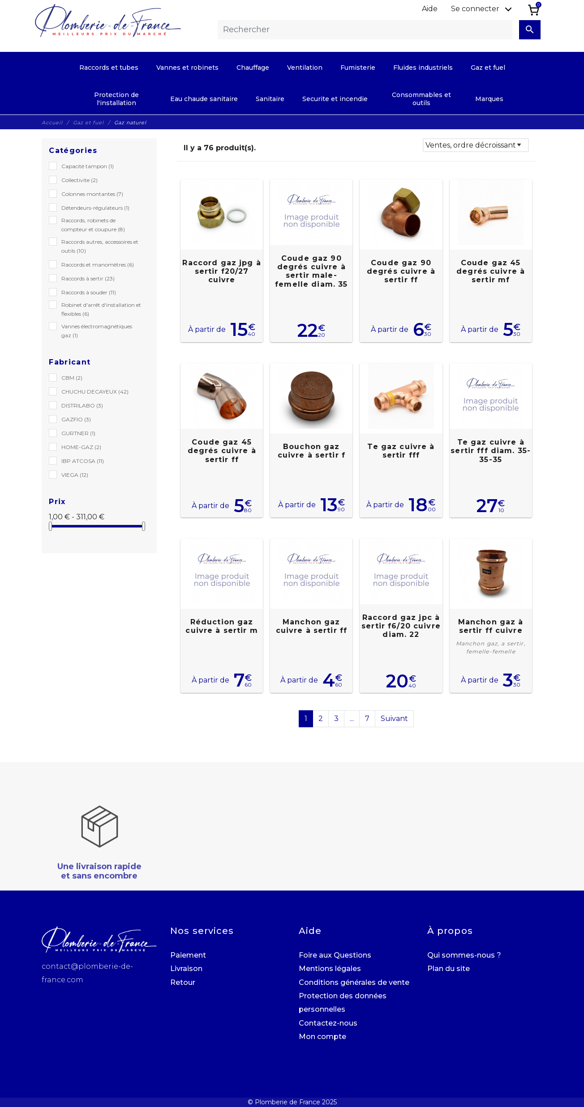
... (352, 718)
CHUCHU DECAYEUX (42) (95, 391)
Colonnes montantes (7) (92, 194)
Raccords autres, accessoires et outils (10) (99, 246)
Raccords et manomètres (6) (97, 264)
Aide (430, 8)
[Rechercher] (365, 29)
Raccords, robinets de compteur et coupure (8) (93, 225)
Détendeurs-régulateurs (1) (95, 207)
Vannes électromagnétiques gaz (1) (96, 331)
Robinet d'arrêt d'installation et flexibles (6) (101, 309)
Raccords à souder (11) (88, 292)
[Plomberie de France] (108, 20)
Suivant (394, 718)
